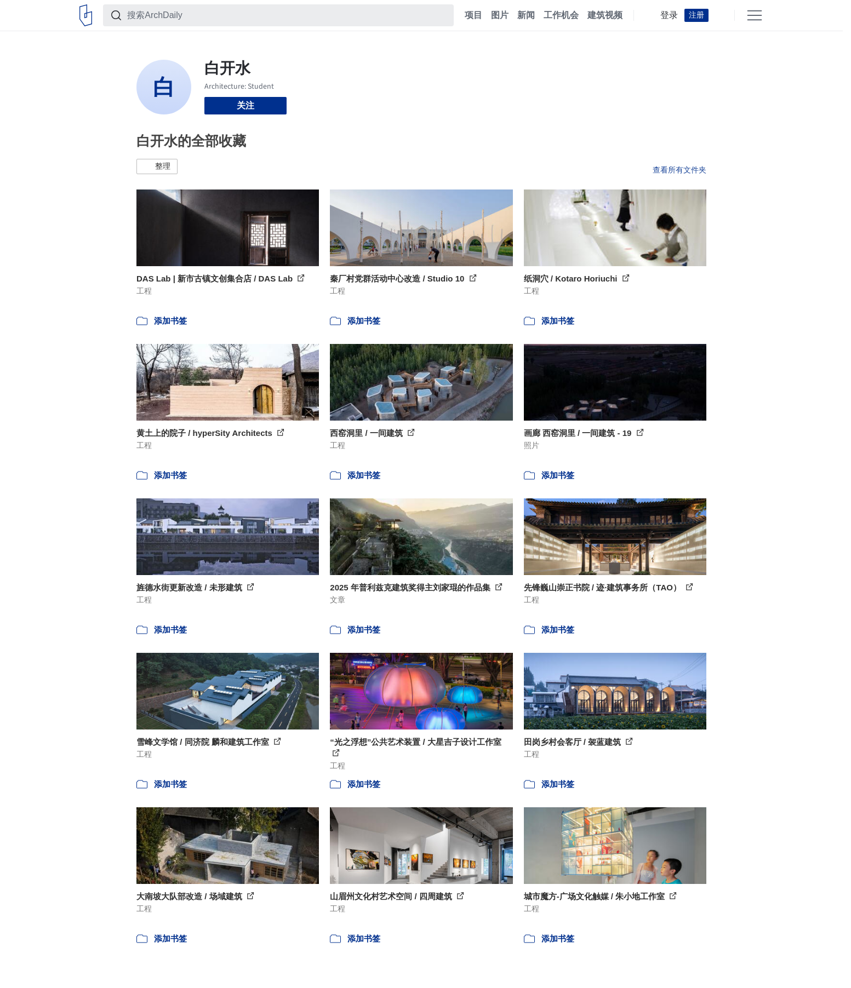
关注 (245, 105)
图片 (500, 15)
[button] (157, 166)
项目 (473, 15)
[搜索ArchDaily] (287, 15)
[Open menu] (754, 15)
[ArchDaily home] (85, 15)
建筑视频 (604, 15)
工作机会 (561, 15)
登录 (669, 15)
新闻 (526, 15)
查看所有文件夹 (679, 170)
